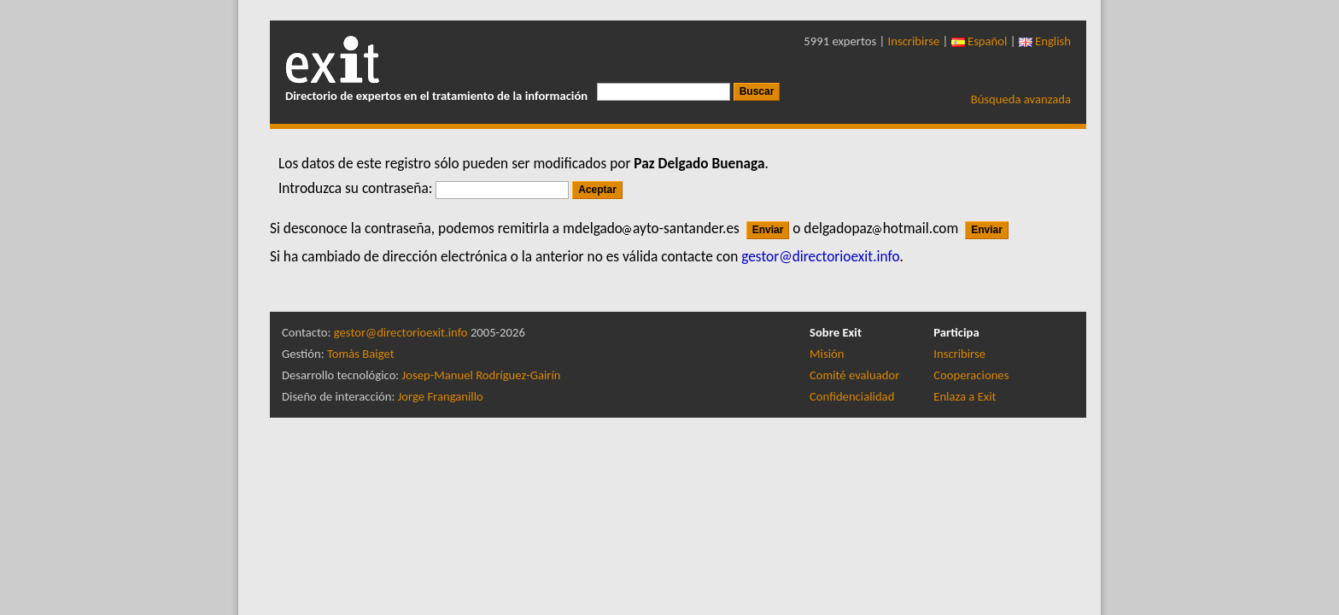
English (1045, 41)
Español (979, 41)
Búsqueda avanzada (1021, 99)
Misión (827, 353)
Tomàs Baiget (361, 353)
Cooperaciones (971, 375)
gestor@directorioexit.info (401, 332)
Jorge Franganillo (440, 396)
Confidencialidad (852, 396)
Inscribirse (914, 41)
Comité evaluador (854, 375)
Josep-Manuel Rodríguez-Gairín (481, 375)
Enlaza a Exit (964, 396)
